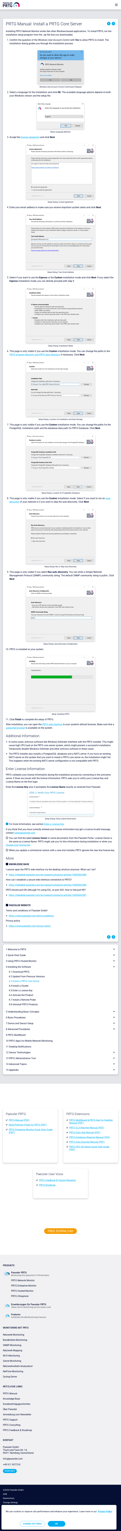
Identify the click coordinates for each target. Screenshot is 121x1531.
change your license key (18, 845)
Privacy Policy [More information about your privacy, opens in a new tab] (105, 1511)
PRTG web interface (52, 724)
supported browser (15, 727)
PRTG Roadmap (47, 1185)
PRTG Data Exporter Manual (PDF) (87, 1142)
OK (56, 1524)
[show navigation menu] (116, 4)
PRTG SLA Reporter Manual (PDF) (86, 1127)
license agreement (30, 137)
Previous (109, 23)
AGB (5, 1494)
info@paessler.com (13, 1458)
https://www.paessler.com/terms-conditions (31, 915)
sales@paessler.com (24, 832)
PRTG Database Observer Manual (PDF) (89, 1137)
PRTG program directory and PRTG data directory (34, 354)
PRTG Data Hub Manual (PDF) (84, 1132)
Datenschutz (8, 1498)
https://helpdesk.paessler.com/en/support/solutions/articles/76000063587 (47, 895)
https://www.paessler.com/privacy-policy (30, 926)
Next (113, 23)
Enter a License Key (54, 824)
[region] (58, 1517)
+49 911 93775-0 (11, 1464)
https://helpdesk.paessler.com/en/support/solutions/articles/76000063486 (47, 874)
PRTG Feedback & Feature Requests (57, 1180)
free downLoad (60, 1231)
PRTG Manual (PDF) (19, 1120)
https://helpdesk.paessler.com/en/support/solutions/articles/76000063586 (47, 885)
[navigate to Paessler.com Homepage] (11, 4)
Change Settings (10, 1502)
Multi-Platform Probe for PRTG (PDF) (28, 1124)
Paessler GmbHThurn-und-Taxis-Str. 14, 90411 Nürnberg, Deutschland (18, 1450)
